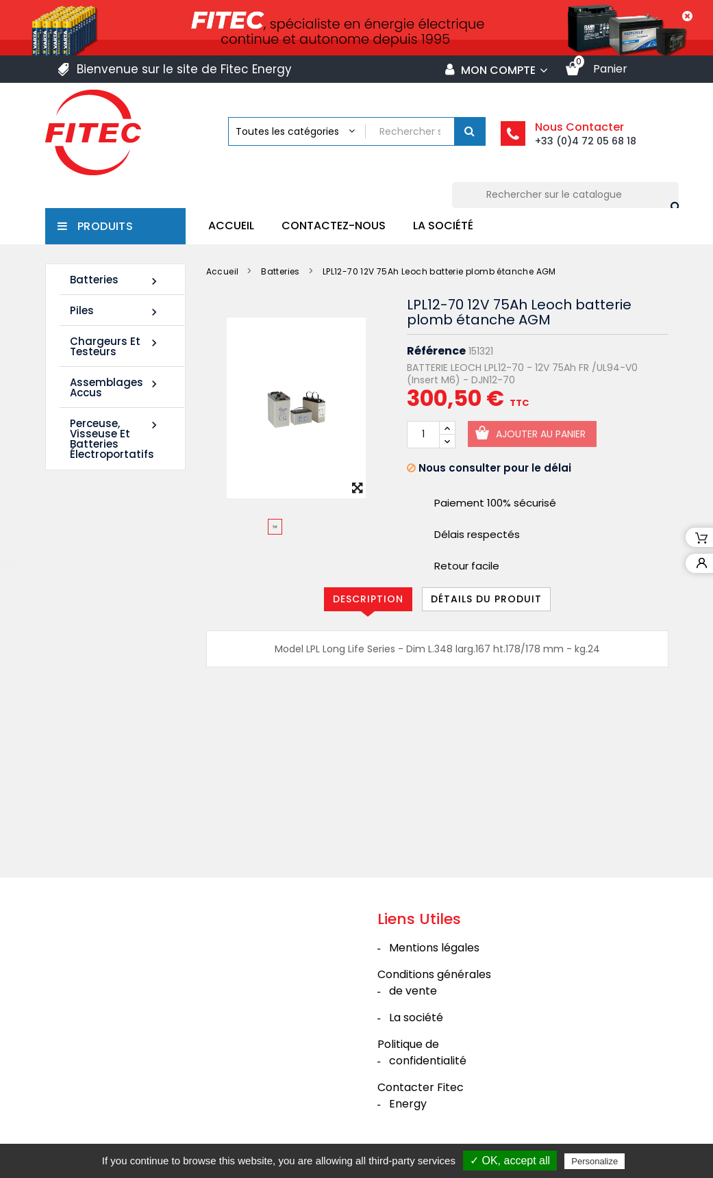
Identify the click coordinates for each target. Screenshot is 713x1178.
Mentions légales (434, 948)
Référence (436, 351)
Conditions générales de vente (434, 982)
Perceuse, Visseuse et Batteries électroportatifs (115, 438)
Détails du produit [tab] (486, 599)
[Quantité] (423, 434)
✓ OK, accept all (510, 1160)
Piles (115, 311)
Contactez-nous (334, 225)
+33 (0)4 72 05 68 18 (585, 141)
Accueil (231, 225)
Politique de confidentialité (421, 1052)
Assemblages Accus (115, 387)
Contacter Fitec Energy (420, 1095)
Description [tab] (368, 599)
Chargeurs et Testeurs (115, 346)
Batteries (115, 280)
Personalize (594, 1161)
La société (443, 225)
